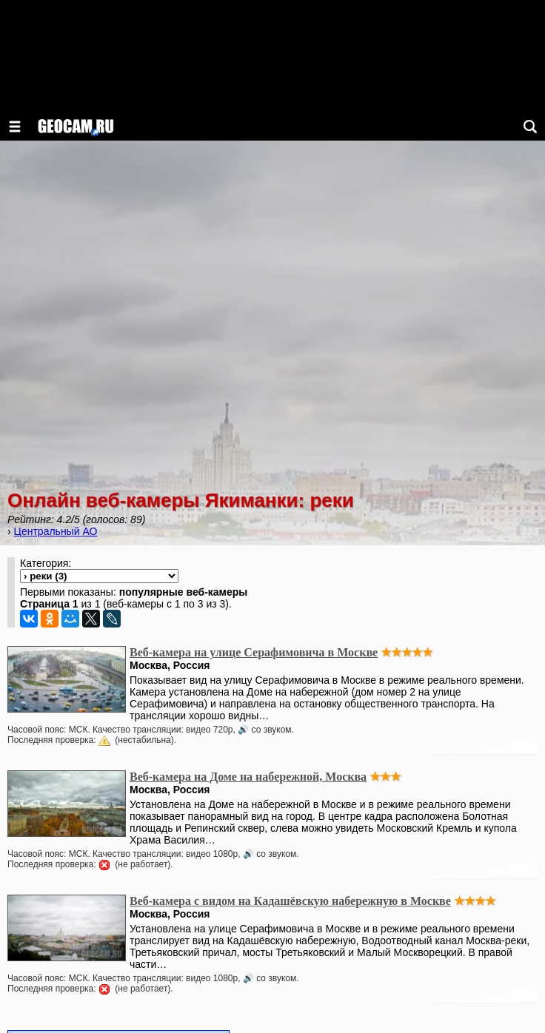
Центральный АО (56, 531)
